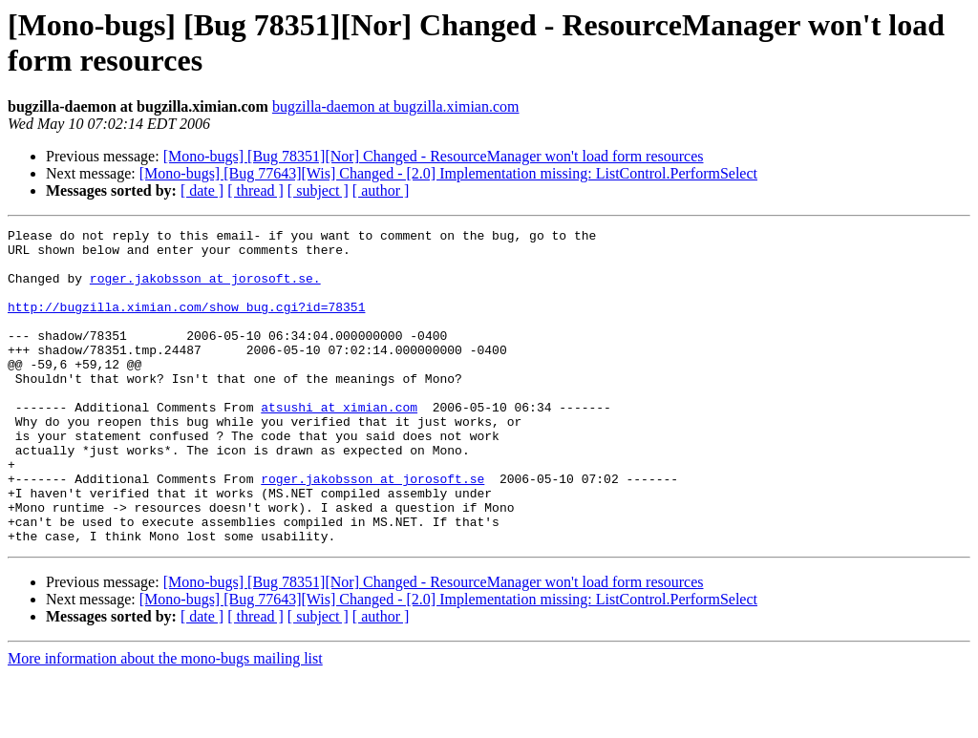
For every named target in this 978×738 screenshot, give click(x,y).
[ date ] (202, 190)
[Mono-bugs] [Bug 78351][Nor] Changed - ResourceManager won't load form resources (433, 156)
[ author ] (381, 190)
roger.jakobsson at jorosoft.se (372, 529)
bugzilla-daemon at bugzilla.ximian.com (396, 106)
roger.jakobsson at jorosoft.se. (205, 289)
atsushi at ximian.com (339, 444)
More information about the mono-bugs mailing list (165, 721)
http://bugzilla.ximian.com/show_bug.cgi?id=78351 (186, 323)
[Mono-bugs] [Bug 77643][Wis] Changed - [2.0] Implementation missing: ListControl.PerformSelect (448, 173)
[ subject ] (318, 190)
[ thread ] (255, 190)
